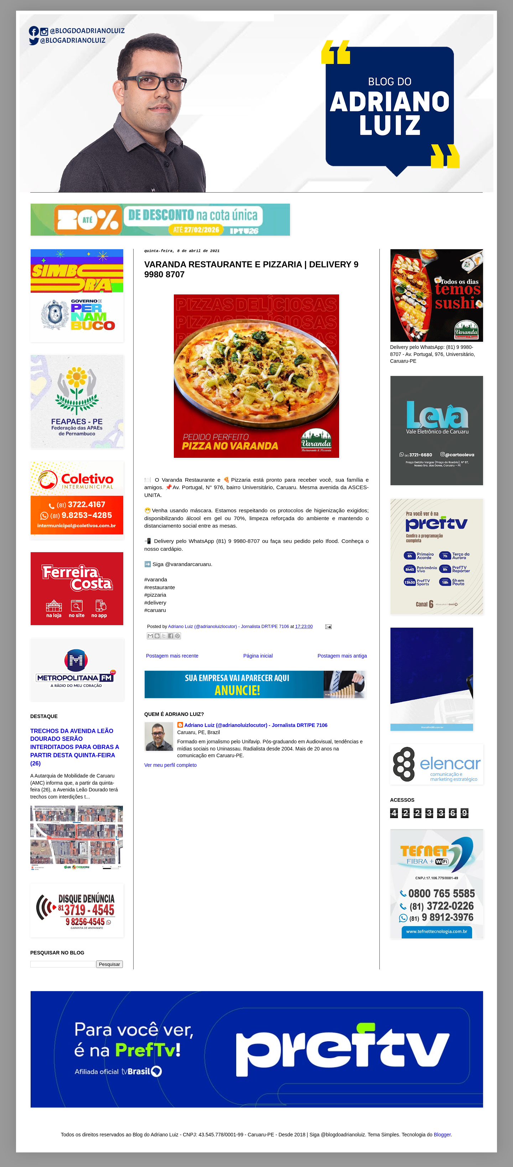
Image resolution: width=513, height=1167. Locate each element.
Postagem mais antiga (342, 656)
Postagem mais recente (172, 656)
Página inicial (258, 656)
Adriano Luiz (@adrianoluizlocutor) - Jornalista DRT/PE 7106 (256, 725)
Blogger (442, 1134)
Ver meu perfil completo (170, 765)
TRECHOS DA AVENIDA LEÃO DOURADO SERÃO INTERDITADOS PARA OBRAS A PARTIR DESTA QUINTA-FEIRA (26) (74, 747)
